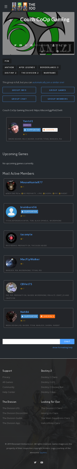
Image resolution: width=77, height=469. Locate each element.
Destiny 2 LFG (48, 382)
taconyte (26, 234)
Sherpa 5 (47, 316)
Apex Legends (27, 67)
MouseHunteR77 (31, 182)
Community (8, 387)
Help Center (9, 392)
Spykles (43, 452)
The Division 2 (30, 73)
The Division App (11, 423)
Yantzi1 (28, 121)
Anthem (9, 67)
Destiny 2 (10, 73)
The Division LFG (11, 408)
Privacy (6, 377)
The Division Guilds (12, 418)
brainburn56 (28, 207)
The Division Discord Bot (15, 413)
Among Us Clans (49, 413)
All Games (8, 382)
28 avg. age (59, 45)
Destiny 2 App (48, 392)
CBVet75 (26, 284)
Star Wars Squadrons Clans (55, 418)
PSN (7, 61)
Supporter (32, 130)
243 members (39, 45)
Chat (67, 341)
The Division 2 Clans (51, 408)
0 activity (47, 51)
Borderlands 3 (49, 67)
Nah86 (24, 311)
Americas (63, 51)
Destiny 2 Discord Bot (52, 387)
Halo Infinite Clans (50, 423)
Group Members (58, 99)
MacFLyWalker (30, 259)
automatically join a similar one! (48, 82)
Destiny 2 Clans (49, 377)
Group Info (19, 90)
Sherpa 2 (50, 130)
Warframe (50, 73)
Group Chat (19, 99)
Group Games (57, 90)
